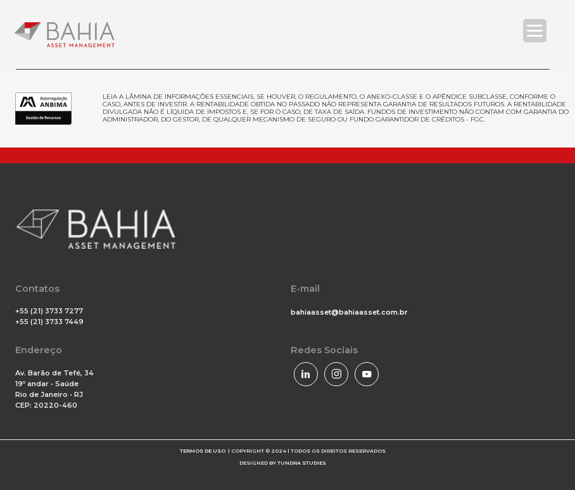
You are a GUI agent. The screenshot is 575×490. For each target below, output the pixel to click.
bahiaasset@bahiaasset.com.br (349, 312)
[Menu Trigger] (535, 30)
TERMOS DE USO (202, 451)
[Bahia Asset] (65, 34)
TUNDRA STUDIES (301, 463)
